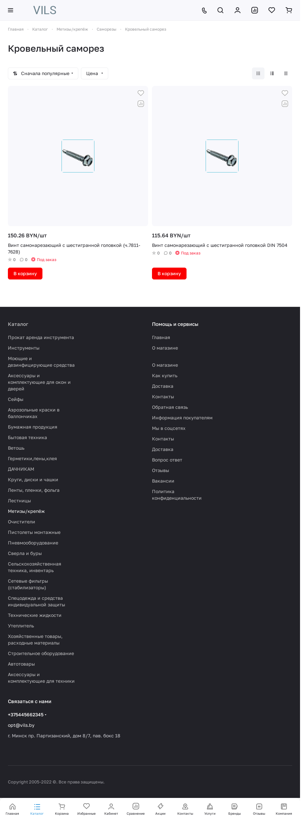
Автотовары (21, 664)
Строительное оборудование (41, 653)
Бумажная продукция (32, 427)
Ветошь (16, 448)
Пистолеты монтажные (34, 532)
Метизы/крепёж (26, 511)
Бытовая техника (27, 437)
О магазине (165, 348)
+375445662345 (25, 714)
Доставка (162, 386)
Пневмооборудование (33, 542)
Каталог (18, 324)
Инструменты (23, 348)
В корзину (25, 273)
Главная (161, 337)
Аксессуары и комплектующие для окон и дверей (39, 382)
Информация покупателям (182, 417)
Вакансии (163, 481)
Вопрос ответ (167, 459)
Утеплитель (21, 625)
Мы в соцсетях (169, 428)
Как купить (164, 375)
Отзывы (160, 470)
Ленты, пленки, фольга (34, 490)
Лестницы (19, 500)
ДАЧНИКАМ (21, 469)
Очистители (21, 521)
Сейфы (15, 399)
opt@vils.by (21, 725)
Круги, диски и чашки (33, 479)
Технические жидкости (35, 615)
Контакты (163, 396)
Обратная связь (170, 407)
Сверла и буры (25, 553)
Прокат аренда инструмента (41, 337)
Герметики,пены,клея (32, 458)
